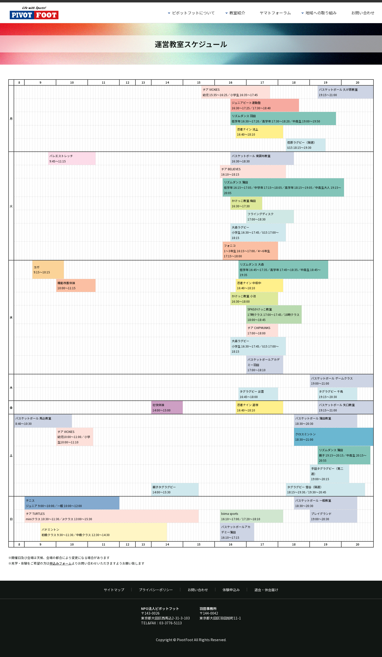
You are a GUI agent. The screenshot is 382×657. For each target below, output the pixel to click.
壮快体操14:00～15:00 (162, 407)
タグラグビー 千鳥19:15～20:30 (331, 394)
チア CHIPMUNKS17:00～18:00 (259, 330)
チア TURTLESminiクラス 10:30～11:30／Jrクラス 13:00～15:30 (59, 516)
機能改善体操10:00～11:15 (66, 285)
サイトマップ (114, 589)
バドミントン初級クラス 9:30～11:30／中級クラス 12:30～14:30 (76, 532)
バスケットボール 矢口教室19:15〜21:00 (337, 407)
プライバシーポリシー (156, 589)
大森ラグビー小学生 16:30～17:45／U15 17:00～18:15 (255, 232)
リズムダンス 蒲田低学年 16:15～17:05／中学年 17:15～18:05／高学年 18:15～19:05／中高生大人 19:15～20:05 (282, 187)
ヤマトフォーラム (275, 13)
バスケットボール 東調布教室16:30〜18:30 (251, 158)
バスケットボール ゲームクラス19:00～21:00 (332, 381)
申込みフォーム (60, 563)
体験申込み (231, 589)
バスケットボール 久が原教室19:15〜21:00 (338, 92)
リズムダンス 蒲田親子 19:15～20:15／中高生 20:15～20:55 (342, 455)
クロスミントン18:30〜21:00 (305, 436)
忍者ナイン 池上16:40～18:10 (247, 132)
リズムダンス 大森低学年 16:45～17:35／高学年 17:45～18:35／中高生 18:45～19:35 (280, 269)
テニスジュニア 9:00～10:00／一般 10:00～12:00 (54, 503)
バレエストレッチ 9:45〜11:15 (61, 158)
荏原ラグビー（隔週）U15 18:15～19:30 (301, 145)
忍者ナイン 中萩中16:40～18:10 (249, 285)
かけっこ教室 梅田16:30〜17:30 (244, 203)
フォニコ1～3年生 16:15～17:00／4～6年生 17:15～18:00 (247, 250)
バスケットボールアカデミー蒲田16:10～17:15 (235, 532)
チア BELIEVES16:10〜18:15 (230, 171)
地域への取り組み (321, 13)
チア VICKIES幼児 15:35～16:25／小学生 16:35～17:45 (230, 92)
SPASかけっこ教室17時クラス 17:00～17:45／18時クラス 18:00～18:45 (273, 314)
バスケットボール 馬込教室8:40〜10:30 (33, 421)
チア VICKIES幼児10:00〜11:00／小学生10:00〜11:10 (73, 436)
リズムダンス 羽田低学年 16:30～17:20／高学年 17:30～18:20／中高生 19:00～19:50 (276, 118)
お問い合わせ (363, 13)
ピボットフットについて (193, 13)
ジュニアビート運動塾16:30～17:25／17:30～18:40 (251, 105)
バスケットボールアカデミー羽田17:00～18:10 (264, 364)
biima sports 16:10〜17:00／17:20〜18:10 (240, 516)
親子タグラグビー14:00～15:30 (164, 489)
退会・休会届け (266, 589)
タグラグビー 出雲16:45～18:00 (252, 394)
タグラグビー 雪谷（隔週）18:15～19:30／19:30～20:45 (306, 489)
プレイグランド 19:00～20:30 (321, 516)
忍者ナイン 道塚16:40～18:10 (247, 407)
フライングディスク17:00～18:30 (261, 216)
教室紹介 (237, 13)
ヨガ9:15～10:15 (42, 269)
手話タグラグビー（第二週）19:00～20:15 (327, 473)
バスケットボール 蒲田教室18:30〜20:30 (313, 421)
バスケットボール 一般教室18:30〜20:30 (313, 503)
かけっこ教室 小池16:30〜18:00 (244, 298)
